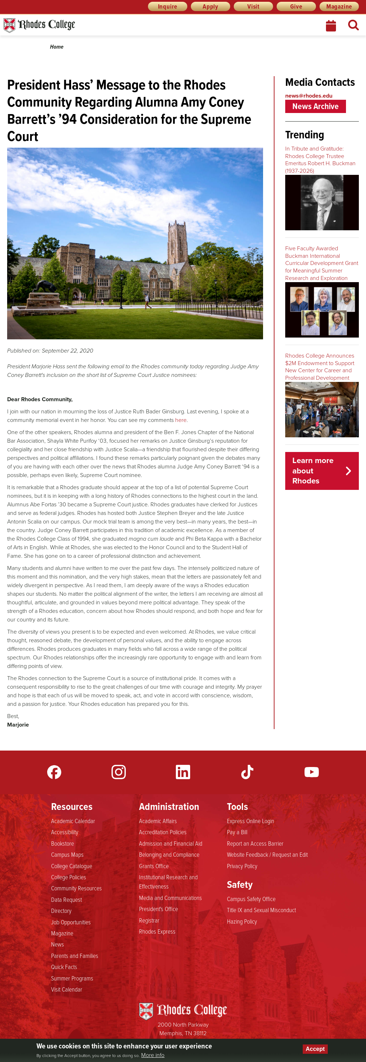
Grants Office (154, 865)
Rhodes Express (157, 931)
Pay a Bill (237, 831)
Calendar (331, 25)
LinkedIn (183, 772)
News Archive (315, 106)
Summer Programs (72, 978)
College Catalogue (71, 865)
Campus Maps (67, 854)
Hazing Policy (242, 921)
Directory (61, 910)
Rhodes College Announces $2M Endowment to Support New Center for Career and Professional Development (319, 366)
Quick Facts (64, 966)
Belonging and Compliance (169, 854)
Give (296, 6)
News (57, 944)
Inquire (168, 6)
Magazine (339, 6)
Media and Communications (170, 897)
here (181, 420)
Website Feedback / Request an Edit (267, 854)
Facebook (54, 772)
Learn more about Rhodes (312, 470)
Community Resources (76, 888)
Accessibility (64, 831)
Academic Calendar (73, 820)
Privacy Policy (242, 865)
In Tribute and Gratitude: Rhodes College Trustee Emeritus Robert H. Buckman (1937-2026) (320, 159)
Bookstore (62, 843)
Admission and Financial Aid (170, 843)
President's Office (158, 908)
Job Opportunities (71, 922)
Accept (315, 1049)
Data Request (66, 899)
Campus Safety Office (251, 898)
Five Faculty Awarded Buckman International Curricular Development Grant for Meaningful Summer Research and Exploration (321, 263)
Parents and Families (74, 955)
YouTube (312, 772)
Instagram (119, 772)
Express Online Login (250, 820)
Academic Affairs (158, 820)
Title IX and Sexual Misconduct (261, 909)
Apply (210, 6)
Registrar (149, 920)
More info (152, 1055)
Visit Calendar (66, 989)
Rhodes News (71, 25)
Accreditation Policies (163, 831)
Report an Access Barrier (255, 843)
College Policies (68, 876)
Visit (253, 6)
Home (57, 47)
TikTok (247, 772)
